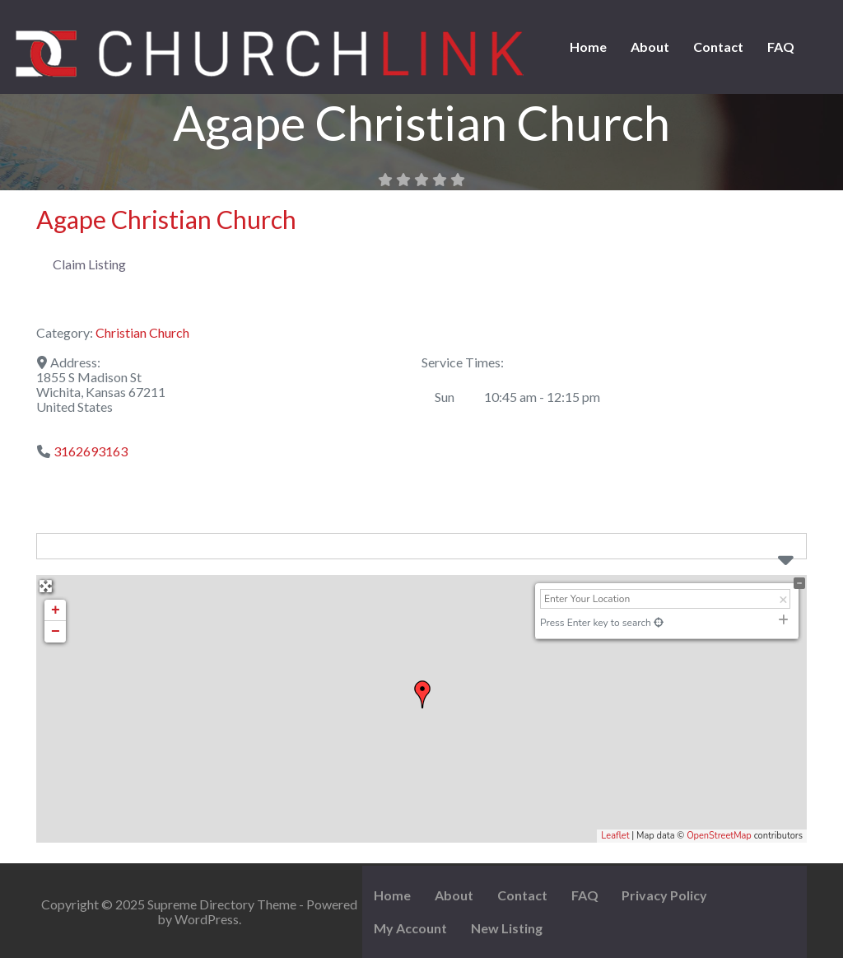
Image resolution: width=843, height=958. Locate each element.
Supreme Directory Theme (223, 904)
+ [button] (55, 610)
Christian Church (142, 332)
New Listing (507, 928)
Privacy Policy (664, 895)
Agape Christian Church (166, 219)
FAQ (780, 46)
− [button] (55, 632)
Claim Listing (89, 264)
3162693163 (91, 451)
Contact (718, 46)
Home (588, 46)
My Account (410, 928)
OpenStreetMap (719, 835)
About (650, 46)
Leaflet (615, 835)
